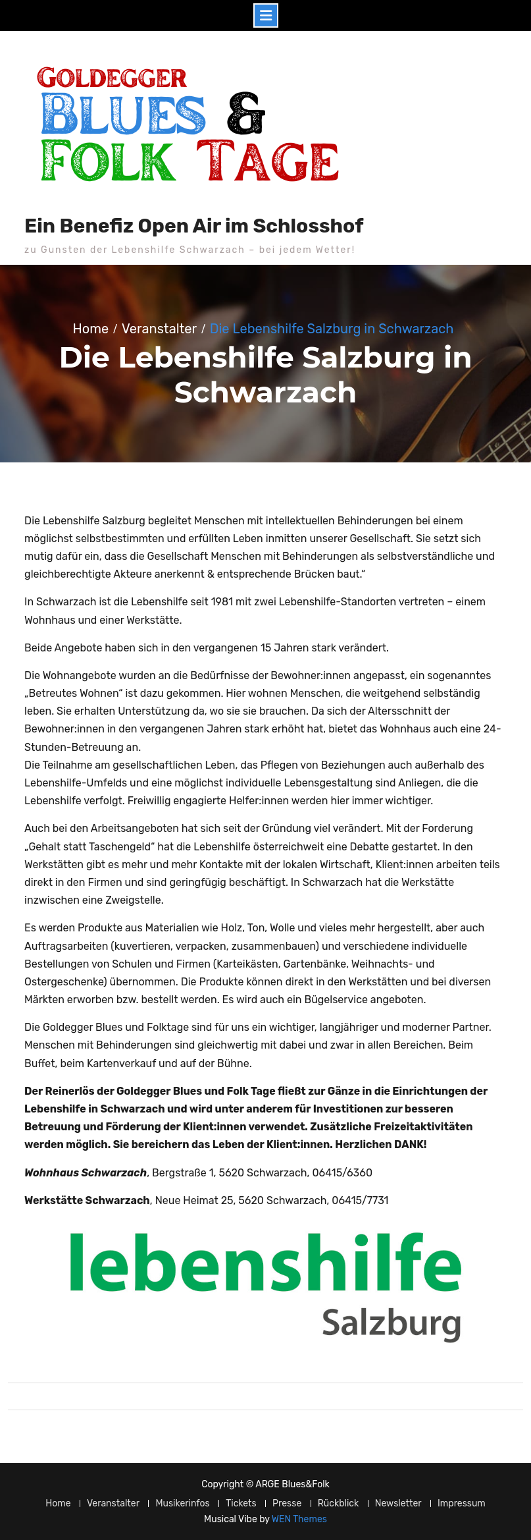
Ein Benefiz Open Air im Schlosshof (193, 226)
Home (57, 1503)
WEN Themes (299, 1519)
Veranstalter (113, 1503)
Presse (286, 1503)
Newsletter (398, 1503)
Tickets (241, 1503)
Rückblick (338, 1503)
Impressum (462, 1503)
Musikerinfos (182, 1503)
